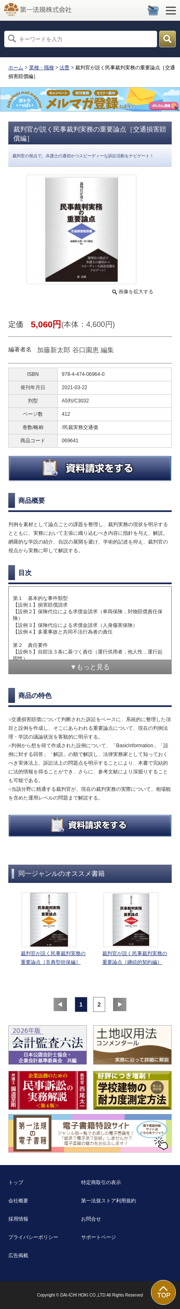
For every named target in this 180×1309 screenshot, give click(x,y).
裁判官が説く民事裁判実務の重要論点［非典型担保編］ (53, 958)
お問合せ (91, 1219)
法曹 (64, 68)
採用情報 (18, 1219)
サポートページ (98, 1237)
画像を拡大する (135, 292)
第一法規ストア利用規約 (108, 1201)
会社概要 (18, 1201)
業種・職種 (41, 68)
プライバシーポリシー (33, 1237)
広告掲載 (18, 1255)
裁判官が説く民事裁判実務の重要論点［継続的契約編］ (134, 958)
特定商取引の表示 (101, 1182)
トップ (15, 1182)
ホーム (15, 68)
